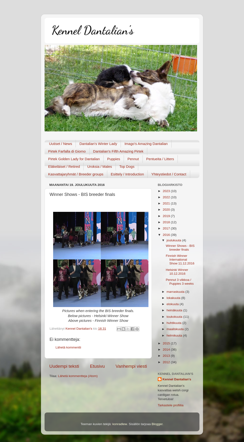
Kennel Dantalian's (93, 30)
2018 (167, 222)
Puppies (113, 159)
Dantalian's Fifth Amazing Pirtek (118, 151)
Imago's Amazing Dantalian (146, 144)
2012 (167, 362)
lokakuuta (174, 298)
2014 (167, 349)
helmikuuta (175, 335)
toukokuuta (175, 316)
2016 (167, 235)
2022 (167, 197)
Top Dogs (126, 166)
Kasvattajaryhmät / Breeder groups (75, 174)
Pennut (133, 159)
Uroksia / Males (99, 166)
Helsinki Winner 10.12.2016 (177, 271)
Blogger (157, 424)
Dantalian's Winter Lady (98, 144)
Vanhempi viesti (131, 366)
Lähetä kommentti (68, 347)
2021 (167, 203)
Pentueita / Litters (160, 159)
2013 (167, 356)
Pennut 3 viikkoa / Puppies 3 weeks (180, 281)
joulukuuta (174, 240)
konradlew (119, 424)
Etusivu (97, 366)
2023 (167, 191)
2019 (167, 216)
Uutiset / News (60, 144)
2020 (167, 209)
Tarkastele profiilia (170, 405)
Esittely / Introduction (127, 174)
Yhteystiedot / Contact (168, 174)
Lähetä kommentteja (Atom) (78, 376)
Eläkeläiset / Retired (64, 166)
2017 (167, 228)
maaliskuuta (176, 329)
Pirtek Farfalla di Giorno (67, 151)
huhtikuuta (174, 323)
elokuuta (173, 304)
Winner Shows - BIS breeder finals (180, 247)
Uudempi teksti (64, 366)
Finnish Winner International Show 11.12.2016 (180, 259)
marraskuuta (176, 291)
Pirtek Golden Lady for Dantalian (74, 159)
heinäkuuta (175, 310)
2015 (167, 343)
